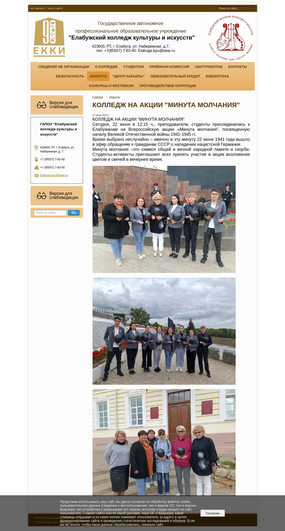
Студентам (133, 67)
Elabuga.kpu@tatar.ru (54, 175)
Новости (98, 76)
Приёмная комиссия (169, 67)
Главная (98, 97)
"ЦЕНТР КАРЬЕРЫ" (128, 76)
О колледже (106, 67)
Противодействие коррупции (167, 86)
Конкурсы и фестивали (111, 86)
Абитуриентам (209, 67)
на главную (37, 8)
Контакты (237, 67)
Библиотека (217, 76)
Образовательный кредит (175, 76)
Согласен (212, 513)
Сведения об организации (63, 67)
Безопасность (70, 76)
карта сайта (55, 8)
